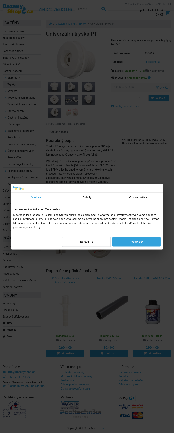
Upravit (86, 241)
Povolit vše (136, 241)
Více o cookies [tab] (138, 197)
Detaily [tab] (87, 197)
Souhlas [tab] (36, 197)
